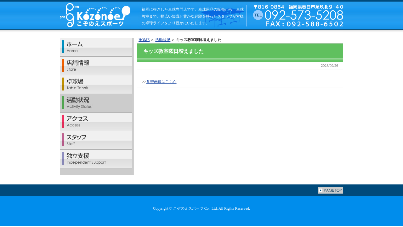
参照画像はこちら (161, 81)
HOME (144, 40)
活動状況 (162, 40)
